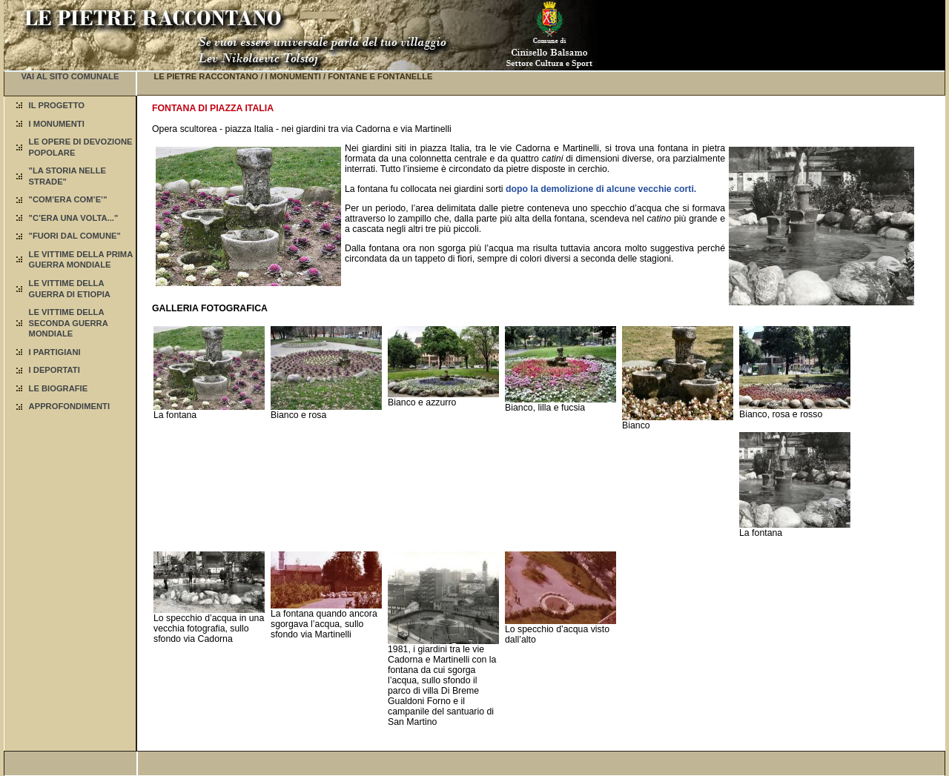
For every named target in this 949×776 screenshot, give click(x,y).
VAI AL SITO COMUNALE (70, 76)
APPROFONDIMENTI (69, 406)
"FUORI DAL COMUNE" (75, 235)
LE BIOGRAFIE (58, 388)
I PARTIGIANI (55, 352)
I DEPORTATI (54, 369)
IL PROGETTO (57, 105)
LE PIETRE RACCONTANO (205, 76)
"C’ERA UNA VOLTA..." (74, 217)
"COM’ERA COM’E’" (68, 199)
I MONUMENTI (57, 123)
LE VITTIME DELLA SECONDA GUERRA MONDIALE (68, 323)
